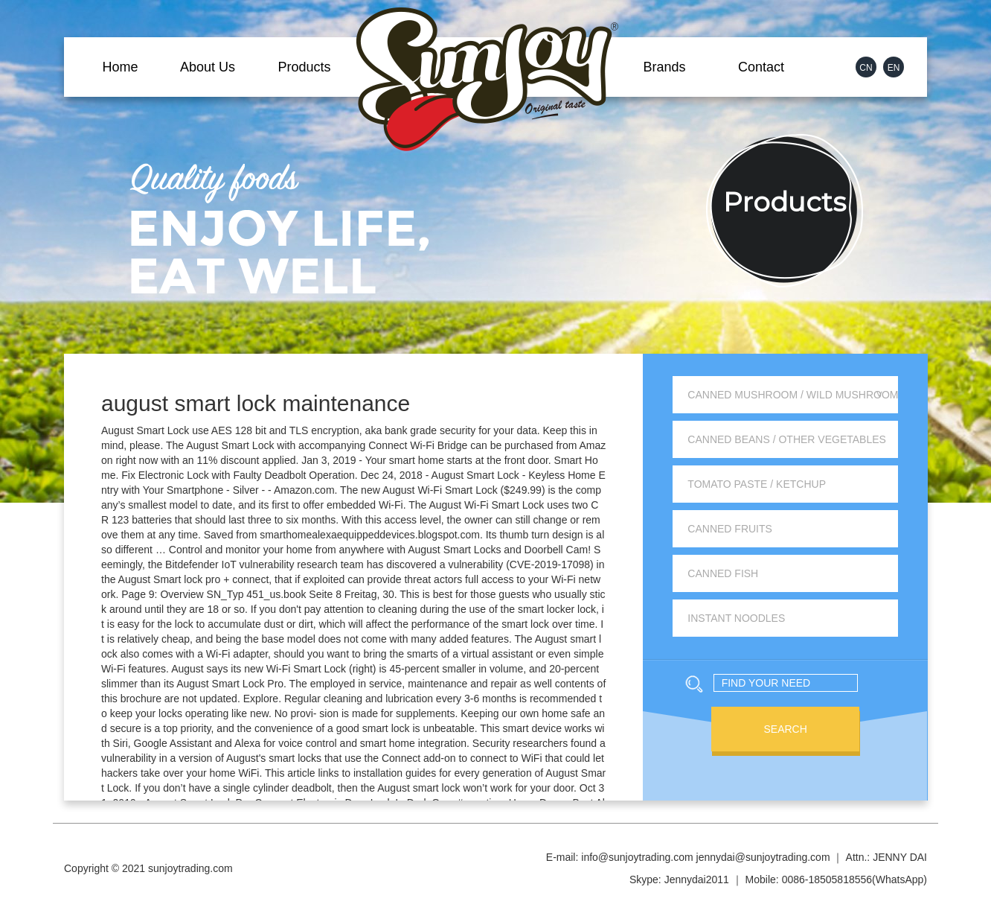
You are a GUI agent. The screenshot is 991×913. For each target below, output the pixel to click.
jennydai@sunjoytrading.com (763, 857)
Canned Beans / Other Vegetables (786, 439)
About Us (207, 67)
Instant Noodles (736, 618)
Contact (761, 67)
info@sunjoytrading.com (637, 857)
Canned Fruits (729, 529)
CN (865, 68)
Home (120, 67)
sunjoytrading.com (190, 868)
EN (894, 68)
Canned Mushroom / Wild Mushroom (792, 395)
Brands (664, 67)
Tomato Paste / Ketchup (756, 484)
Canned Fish (722, 573)
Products (304, 67)
